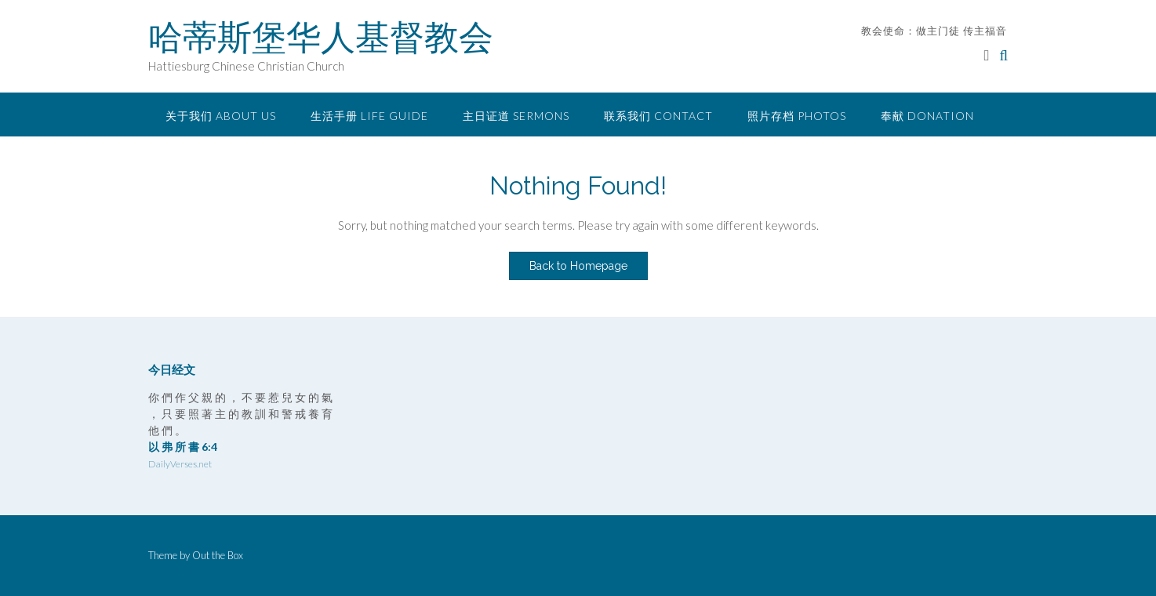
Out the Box (217, 555)
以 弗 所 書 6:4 (182, 446)
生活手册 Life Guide (369, 115)
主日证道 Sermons (516, 115)
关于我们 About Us (220, 115)
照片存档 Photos (796, 115)
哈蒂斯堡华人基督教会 (320, 37)
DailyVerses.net (180, 464)
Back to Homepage (578, 266)
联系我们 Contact (658, 115)
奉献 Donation (927, 115)
